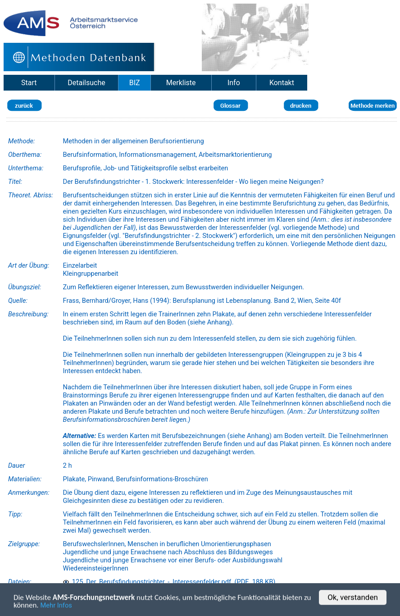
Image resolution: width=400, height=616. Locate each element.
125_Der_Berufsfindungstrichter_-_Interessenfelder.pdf (147, 582)
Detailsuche (86, 82)
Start (28, 82)
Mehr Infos (56, 606)
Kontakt (281, 82)
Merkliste (181, 82)
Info (233, 82)
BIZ (134, 82)
